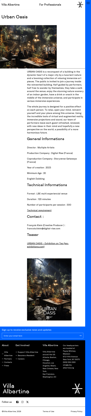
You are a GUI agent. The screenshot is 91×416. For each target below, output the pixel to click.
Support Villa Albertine (28, 352)
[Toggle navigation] (88, 3)
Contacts (8, 362)
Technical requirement (39, 210)
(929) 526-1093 (69, 362)
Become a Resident (26, 355)
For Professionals (50, 4)
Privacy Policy (76, 411)
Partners (8, 359)
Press (6, 365)
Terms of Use (48, 411)
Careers (21, 359)
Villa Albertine (10, 4)
